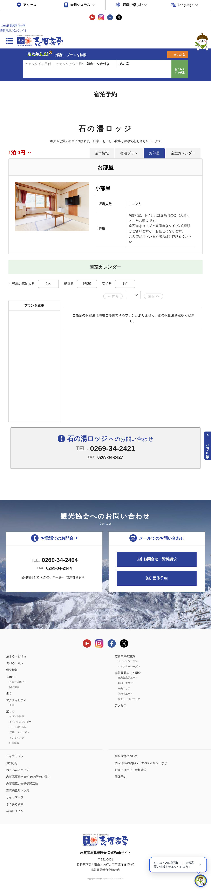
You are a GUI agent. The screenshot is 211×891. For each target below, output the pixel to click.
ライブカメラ (14, 756)
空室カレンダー (183, 153)
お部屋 (154, 153)
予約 (11, 705)
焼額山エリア (125, 683)
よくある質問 (14, 804)
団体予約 (160, 578)
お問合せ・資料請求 (160, 559)
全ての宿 (179, 55)
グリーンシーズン (19, 732)
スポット (12, 677)
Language (185, 5)
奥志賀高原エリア (128, 677)
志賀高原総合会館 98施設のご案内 (28, 776)
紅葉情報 (14, 743)
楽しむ (10, 711)
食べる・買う (14, 663)
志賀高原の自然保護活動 (22, 783)
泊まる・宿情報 (16, 656)
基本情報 (102, 153)
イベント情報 (16, 716)
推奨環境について (126, 756)
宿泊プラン (129, 153)
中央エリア (124, 688)
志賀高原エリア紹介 (128, 672)
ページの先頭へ (208, 449)
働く (9, 693)
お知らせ (12, 763)
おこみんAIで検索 (180, 71)
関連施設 (14, 687)
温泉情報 (12, 669)
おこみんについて (17, 770)
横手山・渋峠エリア (129, 699)
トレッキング (16, 737)
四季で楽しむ (133, 5)
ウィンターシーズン (129, 666)
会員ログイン (14, 811)
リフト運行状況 (18, 727)
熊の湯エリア (125, 693)
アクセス (29, 5)
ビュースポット (18, 681)
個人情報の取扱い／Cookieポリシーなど (141, 763)
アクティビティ (16, 700)
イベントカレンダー (20, 721)
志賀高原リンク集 (17, 790)
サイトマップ (14, 797)
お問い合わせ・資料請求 (131, 770)
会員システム (80, 5)
